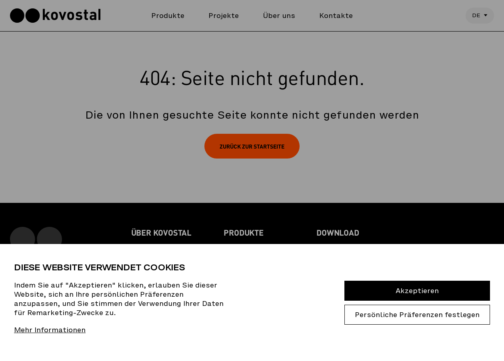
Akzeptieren (417, 291)
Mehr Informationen (50, 330)
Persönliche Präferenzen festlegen (417, 314)
